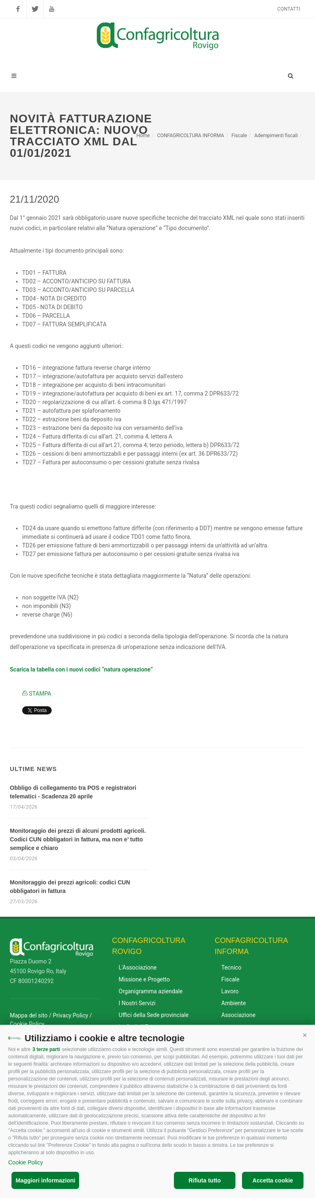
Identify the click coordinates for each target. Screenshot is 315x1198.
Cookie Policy (25, 1162)
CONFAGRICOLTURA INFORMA (190, 135)
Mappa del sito (29, 1015)
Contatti (288, 9)
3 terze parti (46, 1049)
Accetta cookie (273, 1180)
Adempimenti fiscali (276, 135)
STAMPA (36, 693)
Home (143, 135)
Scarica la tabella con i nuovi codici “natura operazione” (81, 669)
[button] (305, 1035)
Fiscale (239, 135)
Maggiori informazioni (45, 1180)
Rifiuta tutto (205, 1180)
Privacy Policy (70, 1015)
